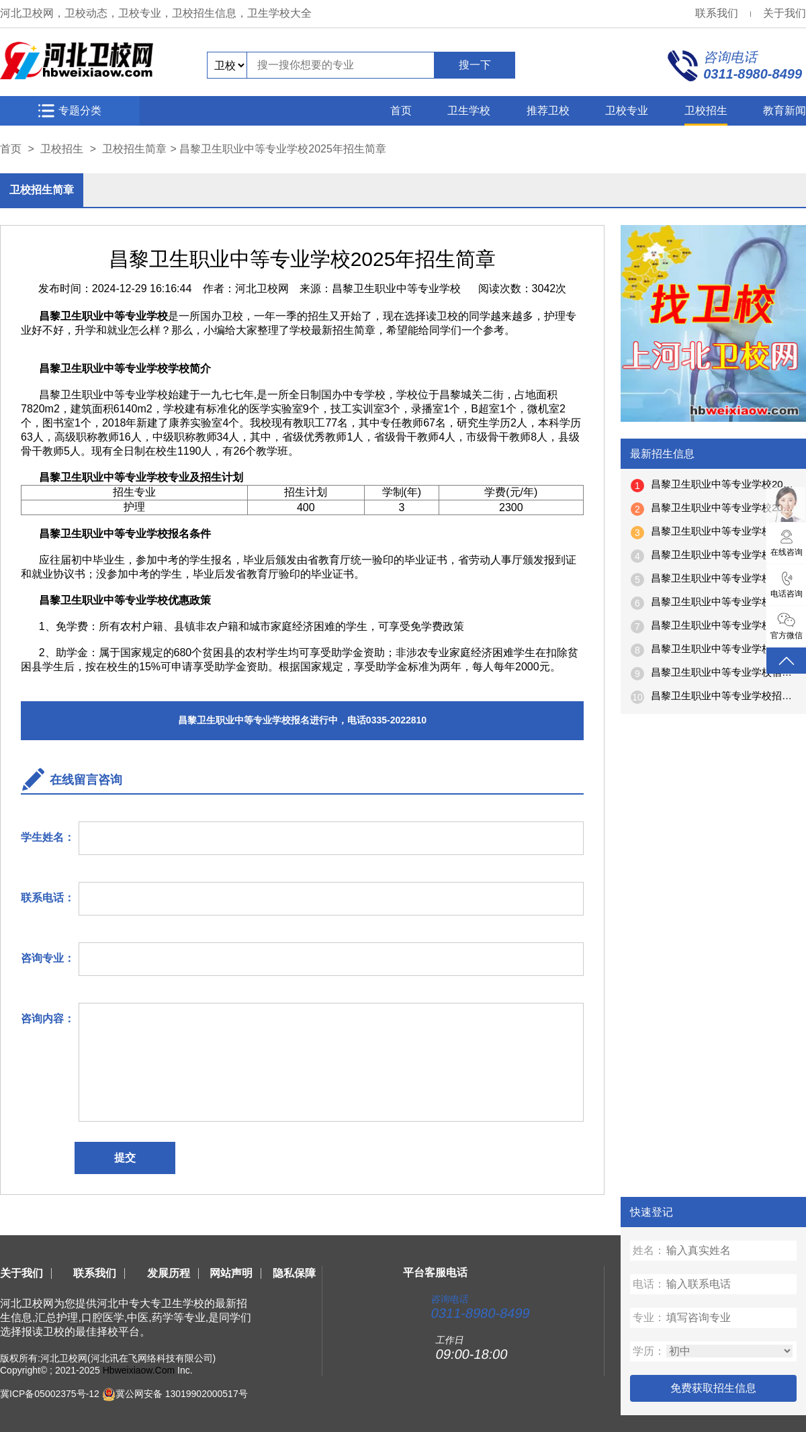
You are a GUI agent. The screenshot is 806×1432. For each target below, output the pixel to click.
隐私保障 (294, 1273)
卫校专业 (626, 110)
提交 (125, 1157)
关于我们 (784, 13)
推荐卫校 (548, 110)
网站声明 (231, 1273)
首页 (401, 110)
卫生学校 (468, 110)
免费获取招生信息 (713, 1388)
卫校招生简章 (134, 148)
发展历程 (168, 1273)
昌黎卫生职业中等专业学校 (396, 288)
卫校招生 (705, 110)
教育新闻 (784, 110)
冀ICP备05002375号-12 (49, 1393)
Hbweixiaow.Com (139, 1370)
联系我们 (716, 13)
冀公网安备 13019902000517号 (182, 1393)
